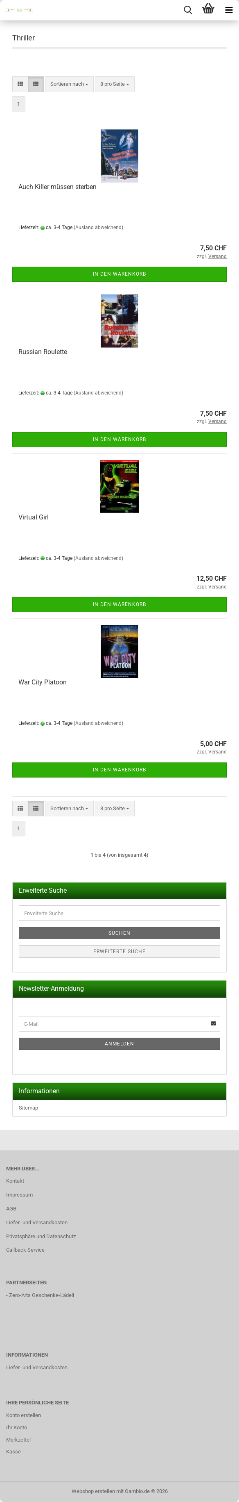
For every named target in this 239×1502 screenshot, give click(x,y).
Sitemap (28, 1108)
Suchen (119, 933)
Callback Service (25, 1250)
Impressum (19, 1195)
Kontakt (15, 1181)
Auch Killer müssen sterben (57, 187)
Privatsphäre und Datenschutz (41, 1236)
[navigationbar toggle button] (229, 10)
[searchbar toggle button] (188, 10)
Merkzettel (18, 1440)
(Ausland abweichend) (98, 227)
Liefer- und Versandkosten (37, 1222)
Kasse (13, 1452)
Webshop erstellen (93, 1491)
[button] (20, 84)
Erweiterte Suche (119, 951)
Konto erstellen (23, 1415)
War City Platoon (42, 682)
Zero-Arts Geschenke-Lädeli (41, 1295)
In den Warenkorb (119, 274)
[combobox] (69, 84)
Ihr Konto (16, 1427)
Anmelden (119, 1044)
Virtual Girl (33, 517)
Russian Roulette (42, 352)
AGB (11, 1209)
